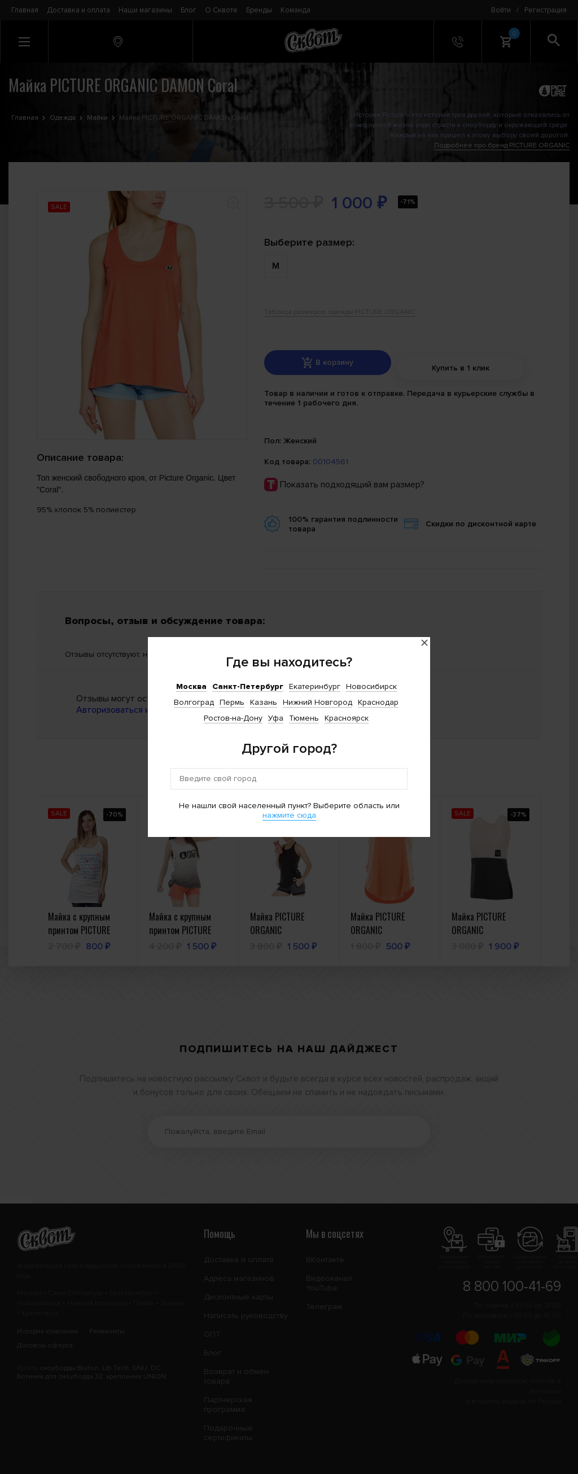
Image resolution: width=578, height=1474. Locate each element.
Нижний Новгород (317, 702)
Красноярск (347, 718)
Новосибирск (371, 686)
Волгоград (194, 702)
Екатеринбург (314, 686)
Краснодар (378, 702)
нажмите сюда (289, 815)
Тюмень (304, 718)
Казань (263, 702)
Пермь (232, 702)
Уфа (275, 718)
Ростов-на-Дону (233, 718)
